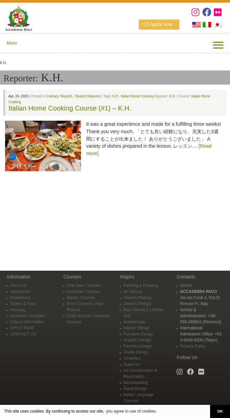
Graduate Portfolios (27, 316)
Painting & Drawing (141, 285)
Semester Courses (83, 291)
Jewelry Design (137, 303)
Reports (66, 96)
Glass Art (132, 364)
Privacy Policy (192, 346)
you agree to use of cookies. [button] (131, 411)
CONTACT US (23, 334)
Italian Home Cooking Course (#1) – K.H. (69, 108)
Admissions (20, 291)
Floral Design (136, 388)
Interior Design (137, 328)
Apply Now (161, 24)
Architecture (134, 322)
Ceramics (132, 358)
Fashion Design (138, 346)
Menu (12, 43)
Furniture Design (139, 334)
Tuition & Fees (23, 303)
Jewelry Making (138, 297)
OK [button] (220, 411)
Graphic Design (138, 340)
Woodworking (136, 382)
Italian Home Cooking (137, 96)
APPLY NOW (22, 328)
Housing (17, 309)
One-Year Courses (83, 285)
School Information (27, 322)
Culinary (52, 96)
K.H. (115, 96)
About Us (18, 285)
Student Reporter (88, 96)
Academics (20, 297)
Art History (133, 291)
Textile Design (136, 352)
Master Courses (81, 297)
